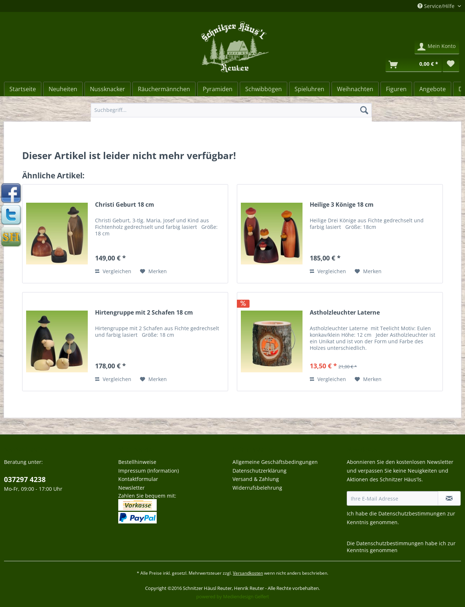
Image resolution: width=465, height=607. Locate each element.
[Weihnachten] (355, 89)
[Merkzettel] (451, 64)
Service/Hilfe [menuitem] (436, 6)
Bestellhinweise (137, 461)
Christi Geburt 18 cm (124, 205)
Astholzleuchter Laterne (345, 312)
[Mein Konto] (437, 47)
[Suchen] (364, 110)
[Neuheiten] (63, 89)
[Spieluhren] (309, 89)
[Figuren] (396, 89)
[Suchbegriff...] (231, 110)
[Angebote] (432, 89)
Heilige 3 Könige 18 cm (342, 205)
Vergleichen (113, 271)
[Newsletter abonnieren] (449, 498)
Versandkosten (248, 573)
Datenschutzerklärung (259, 470)
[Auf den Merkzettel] (153, 271)
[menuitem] (231, 113)
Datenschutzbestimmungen (412, 513)
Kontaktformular (138, 479)
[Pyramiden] (218, 89)
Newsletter (131, 487)
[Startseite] (22, 89)
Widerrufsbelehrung (257, 487)
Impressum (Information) (148, 470)
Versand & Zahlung (255, 479)
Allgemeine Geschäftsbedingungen (275, 461)
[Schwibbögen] (263, 89)
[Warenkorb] (414, 64)
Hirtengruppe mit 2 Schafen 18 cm (144, 312)
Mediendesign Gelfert (246, 596)
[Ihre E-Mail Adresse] (392, 498)
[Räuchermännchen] (164, 89)
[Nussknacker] (107, 89)
